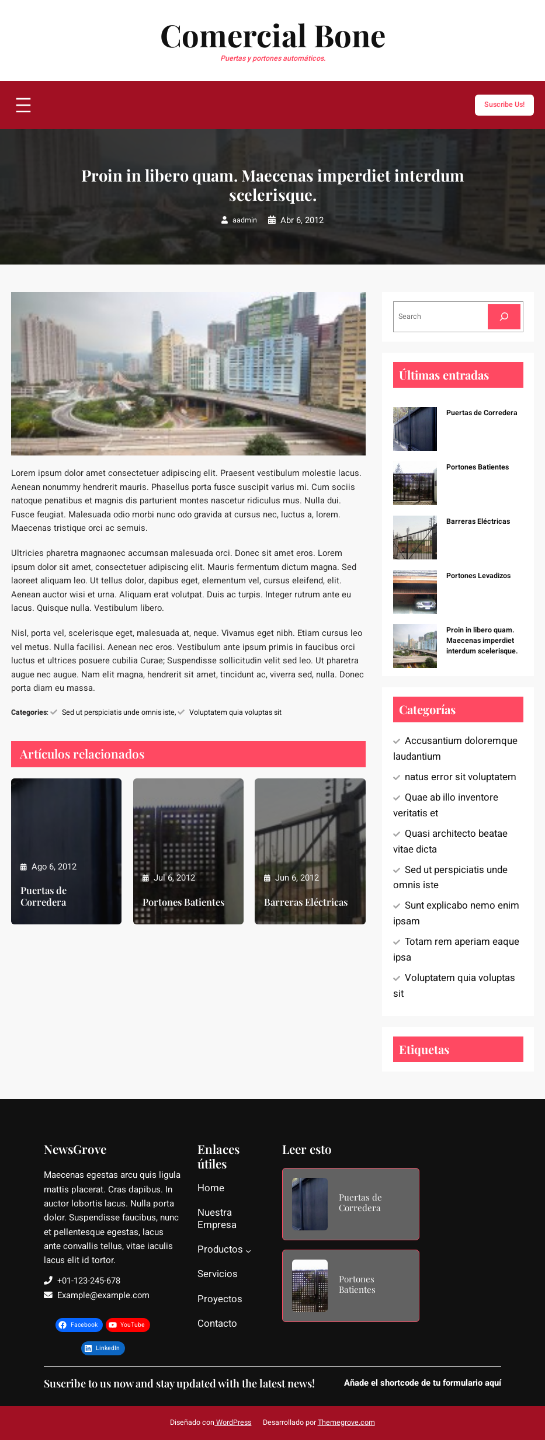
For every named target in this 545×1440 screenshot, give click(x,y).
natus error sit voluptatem (460, 777)
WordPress (232, 1422)
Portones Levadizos (478, 576)
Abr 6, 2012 (302, 220)
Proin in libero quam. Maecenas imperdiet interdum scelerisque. (482, 640)
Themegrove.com (346, 1422)
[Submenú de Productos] (248, 1251)
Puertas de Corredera (43, 896)
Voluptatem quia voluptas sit (235, 712)
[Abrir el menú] (23, 105)
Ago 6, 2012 (54, 867)
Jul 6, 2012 (174, 878)
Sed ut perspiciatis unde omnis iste (118, 712)
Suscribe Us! (504, 104)
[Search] (504, 316)
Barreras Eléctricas (306, 902)
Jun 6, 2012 (297, 878)
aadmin (244, 220)
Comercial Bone (273, 34)
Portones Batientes (183, 902)
